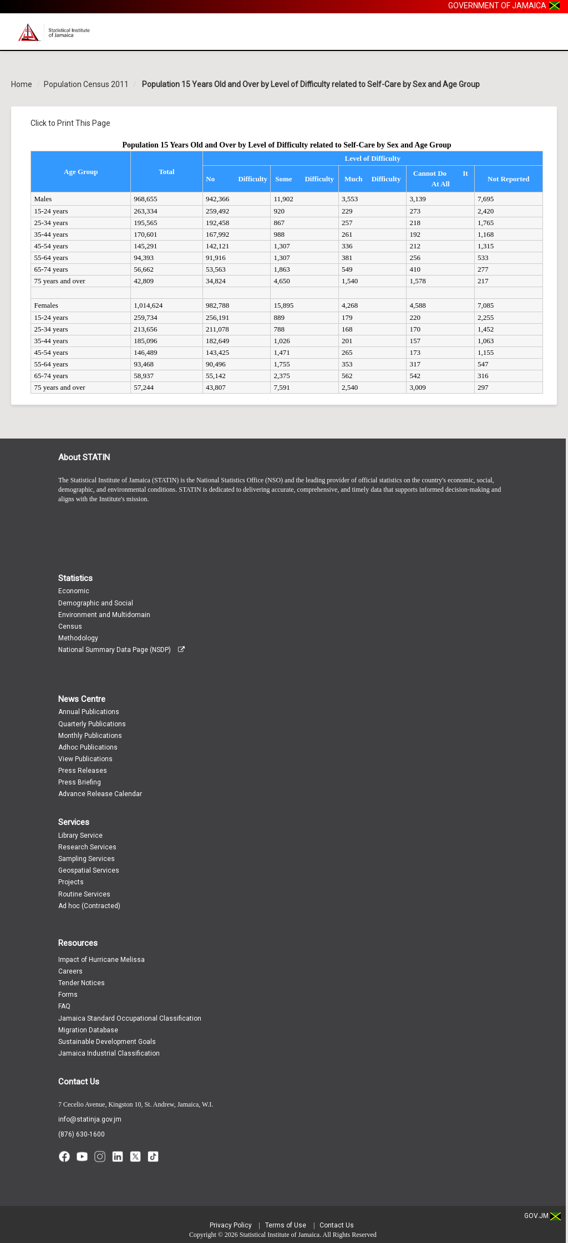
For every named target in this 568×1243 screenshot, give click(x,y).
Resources (78, 943)
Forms (68, 995)
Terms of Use (285, 1225)
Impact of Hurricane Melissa (101, 960)
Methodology (78, 638)
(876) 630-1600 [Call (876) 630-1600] (81, 1134)
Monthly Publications (90, 736)
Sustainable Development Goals (107, 1042)
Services (73, 822)
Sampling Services (86, 859)
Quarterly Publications (92, 724)
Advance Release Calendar (100, 794)
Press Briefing (79, 782)
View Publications (85, 759)
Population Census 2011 (86, 84)
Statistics (75, 578)
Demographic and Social (95, 603)
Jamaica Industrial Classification (109, 1053)
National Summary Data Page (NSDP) (121, 650)
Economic (73, 591)
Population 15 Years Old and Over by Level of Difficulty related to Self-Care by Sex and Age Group (310, 84)
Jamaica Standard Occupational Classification (129, 1018)
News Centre (81, 699)
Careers (70, 971)
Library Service (80, 835)
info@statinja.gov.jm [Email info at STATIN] (89, 1119)
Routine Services (84, 894)
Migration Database (88, 1030)
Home (21, 84)
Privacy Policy (231, 1225)
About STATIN (84, 457)
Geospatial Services (88, 870)
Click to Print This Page (70, 123)
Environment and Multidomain (104, 615)
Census (70, 626)
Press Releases (82, 771)
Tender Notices (81, 983)
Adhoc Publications (88, 747)
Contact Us (78, 1082)
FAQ (64, 1006)
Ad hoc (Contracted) (89, 906)
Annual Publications (88, 712)
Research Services (87, 847)
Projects (71, 882)
